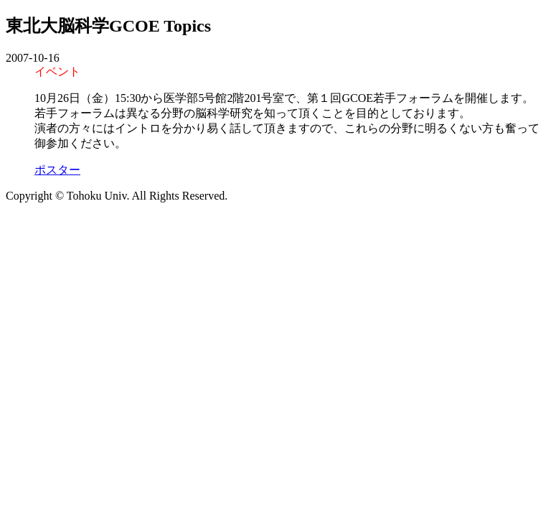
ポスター (57, 170)
